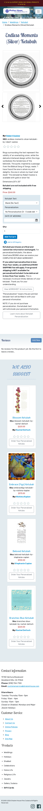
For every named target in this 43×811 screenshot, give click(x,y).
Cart (37, 18)
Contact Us (10, 723)
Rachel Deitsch (23, 430)
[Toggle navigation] (38, 11)
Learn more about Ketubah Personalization (21, 315)
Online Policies (11, 727)
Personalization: (12, 207)
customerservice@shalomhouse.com (23, 686)
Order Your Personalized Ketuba (21, 442)
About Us (9, 719)
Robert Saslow (13, 136)
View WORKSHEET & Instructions (18, 289)
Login (23, 17)
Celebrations (9, 766)
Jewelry (7, 779)
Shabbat (7, 761)
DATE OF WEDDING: (13, 216)
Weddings (8, 752)
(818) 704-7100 (11, 18)
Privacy (8, 731)
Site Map (8, 739)
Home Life (8, 770)
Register (30, 17)
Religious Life (10, 774)
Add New (36, 340)
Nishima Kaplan (23, 497)
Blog (7, 735)
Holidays (7, 757)
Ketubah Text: (11, 199)
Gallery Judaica (10, 783)
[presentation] (2, 106)
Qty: (5, 227)
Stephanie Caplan (23, 563)
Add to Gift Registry (14, 242)
